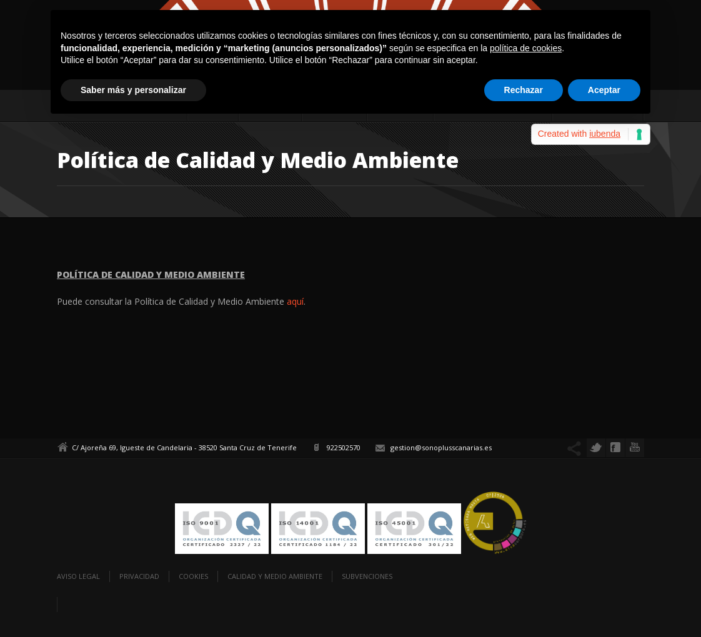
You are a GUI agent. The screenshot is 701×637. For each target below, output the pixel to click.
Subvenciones (367, 576)
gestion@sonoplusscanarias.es (441, 447)
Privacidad (139, 576)
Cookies (193, 576)
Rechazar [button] (523, 90)
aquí (295, 301)
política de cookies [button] (526, 48)
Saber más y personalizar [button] (133, 90)
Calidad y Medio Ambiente (274, 576)
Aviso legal (78, 576)
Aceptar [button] (604, 90)
